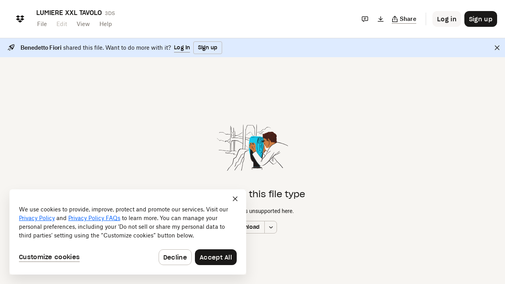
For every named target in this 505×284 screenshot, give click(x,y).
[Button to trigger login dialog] (446, 19)
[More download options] (270, 227)
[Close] (497, 47)
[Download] (381, 19)
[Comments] (365, 19)
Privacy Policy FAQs (94, 218)
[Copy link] (404, 19)
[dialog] (127, 232)
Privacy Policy (37, 218)
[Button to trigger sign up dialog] (480, 19)
